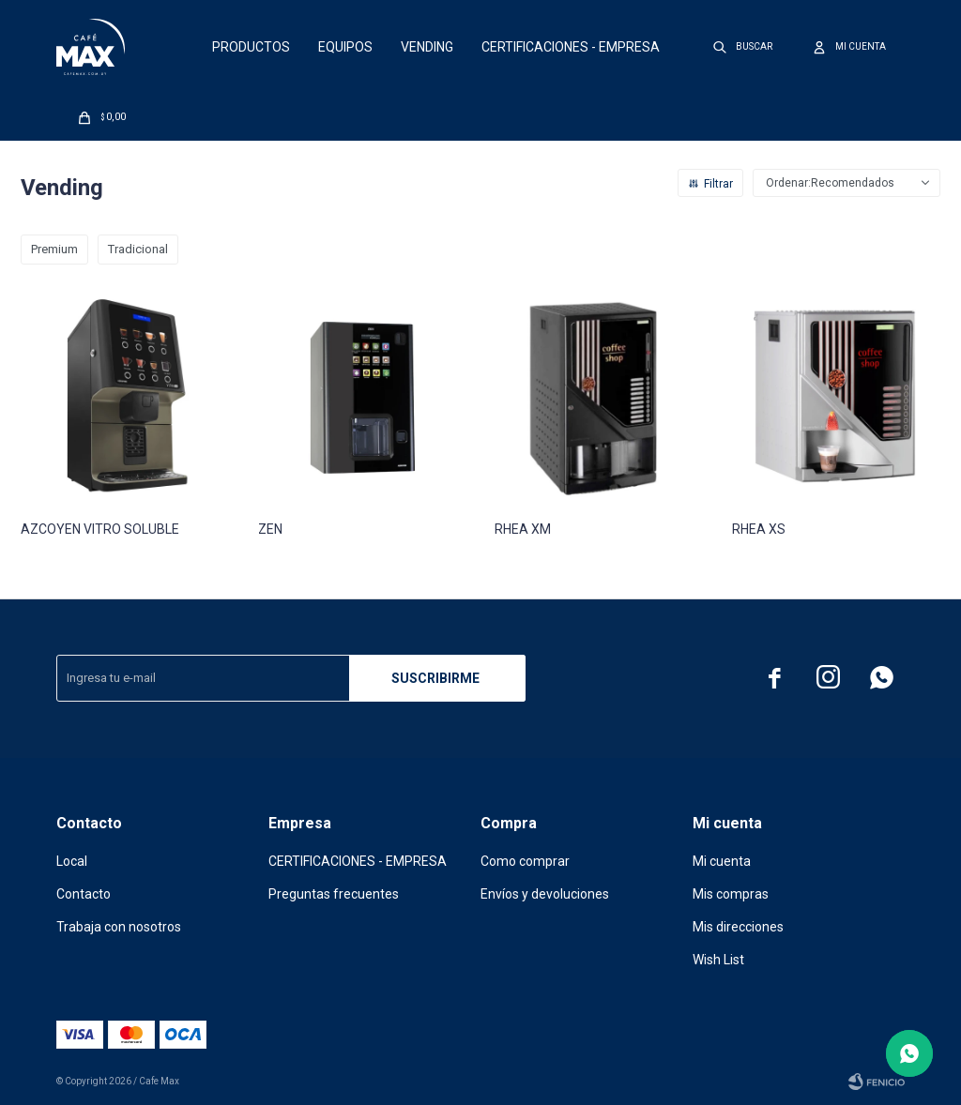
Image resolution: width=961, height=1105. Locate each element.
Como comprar (525, 861)
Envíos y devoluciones (544, 893)
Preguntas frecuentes (333, 893)
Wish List (718, 959)
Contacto (83, 893)
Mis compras (731, 893)
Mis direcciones (738, 926)
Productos (251, 46)
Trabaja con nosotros (118, 926)
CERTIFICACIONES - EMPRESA (570, 46)
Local (71, 861)
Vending (427, 46)
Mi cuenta (722, 861)
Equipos (345, 46)
